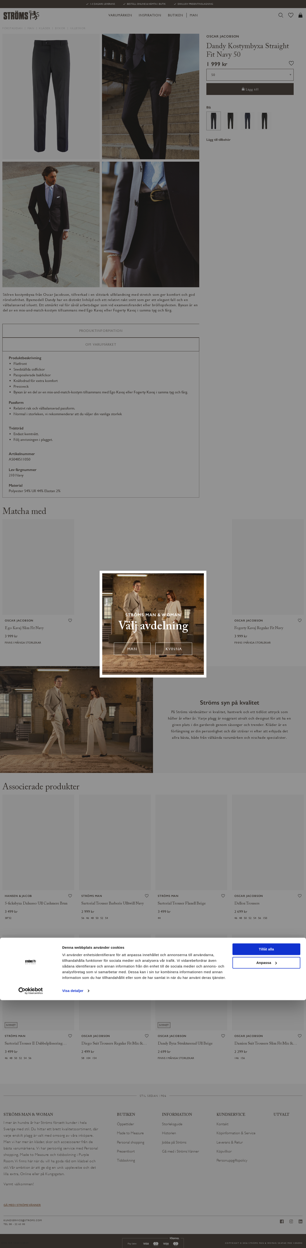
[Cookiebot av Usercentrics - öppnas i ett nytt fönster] (30, 1238)
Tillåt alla (266, 1197)
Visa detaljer (72, 1239)
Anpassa (266, 1210)
